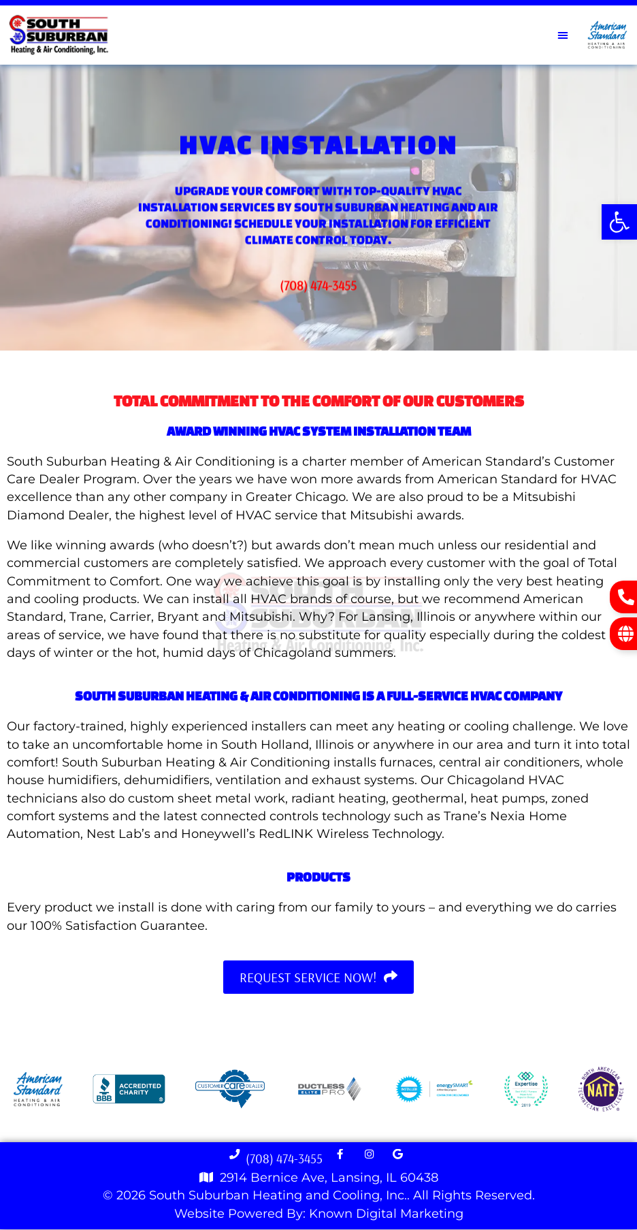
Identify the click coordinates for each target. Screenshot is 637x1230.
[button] (619, 222)
